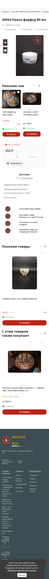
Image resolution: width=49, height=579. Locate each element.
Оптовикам (33, 475)
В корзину (32, 156)
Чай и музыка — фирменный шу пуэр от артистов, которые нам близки (7, 490)
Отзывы (32, 479)
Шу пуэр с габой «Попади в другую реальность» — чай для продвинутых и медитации (31, 113)
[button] (34, 86)
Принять (22, 575)
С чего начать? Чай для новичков (7, 479)
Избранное (33, 486)
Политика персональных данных (7, 461)
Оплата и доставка (19, 480)
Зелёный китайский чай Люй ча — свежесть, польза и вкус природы (7, 522)
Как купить (20, 491)
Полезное (19, 488)
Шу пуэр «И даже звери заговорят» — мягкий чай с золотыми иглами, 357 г (23, 389)
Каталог (18, 475)
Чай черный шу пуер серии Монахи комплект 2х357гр (10, 113)
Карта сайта (20, 461)
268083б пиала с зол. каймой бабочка (19, 298)
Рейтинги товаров (32, 490)
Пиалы (46, 11)
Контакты (32, 482)
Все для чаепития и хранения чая (26, 11)
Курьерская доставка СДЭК (16, 185)
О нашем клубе (21, 484)
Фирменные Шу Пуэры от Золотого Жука (7, 501)
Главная (5, 11)
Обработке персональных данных (22, 570)
